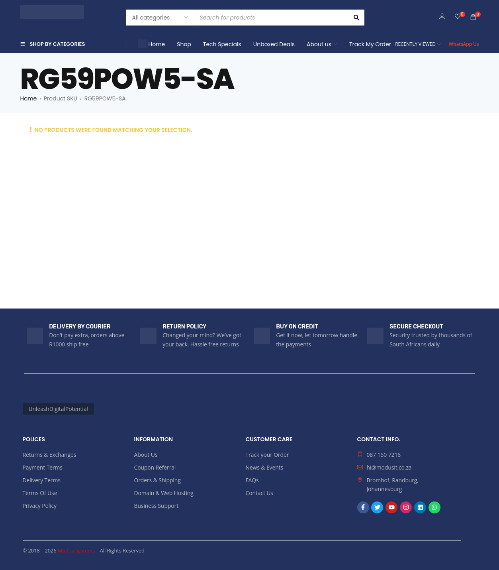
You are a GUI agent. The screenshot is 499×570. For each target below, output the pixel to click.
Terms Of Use (40, 493)
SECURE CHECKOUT (416, 326)
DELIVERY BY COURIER (79, 326)
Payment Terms (43, 467)
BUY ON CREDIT (297, 326)
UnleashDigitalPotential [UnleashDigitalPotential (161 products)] (58, 409)
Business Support (156, 505)
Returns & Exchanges (49, 454)
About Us (146, 454)
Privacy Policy (40, 505)
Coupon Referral (155, 467)
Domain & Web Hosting (164, 493)
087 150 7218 (384, 454)
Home (28, 98)
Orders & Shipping (157, 480)
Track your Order (267, 454)
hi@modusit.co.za (389, 467)
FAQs (252, 480)
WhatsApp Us (464, 44)
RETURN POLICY (184, 326)
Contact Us (259, 493)
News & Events (264, 467)
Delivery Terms (42, 480)
